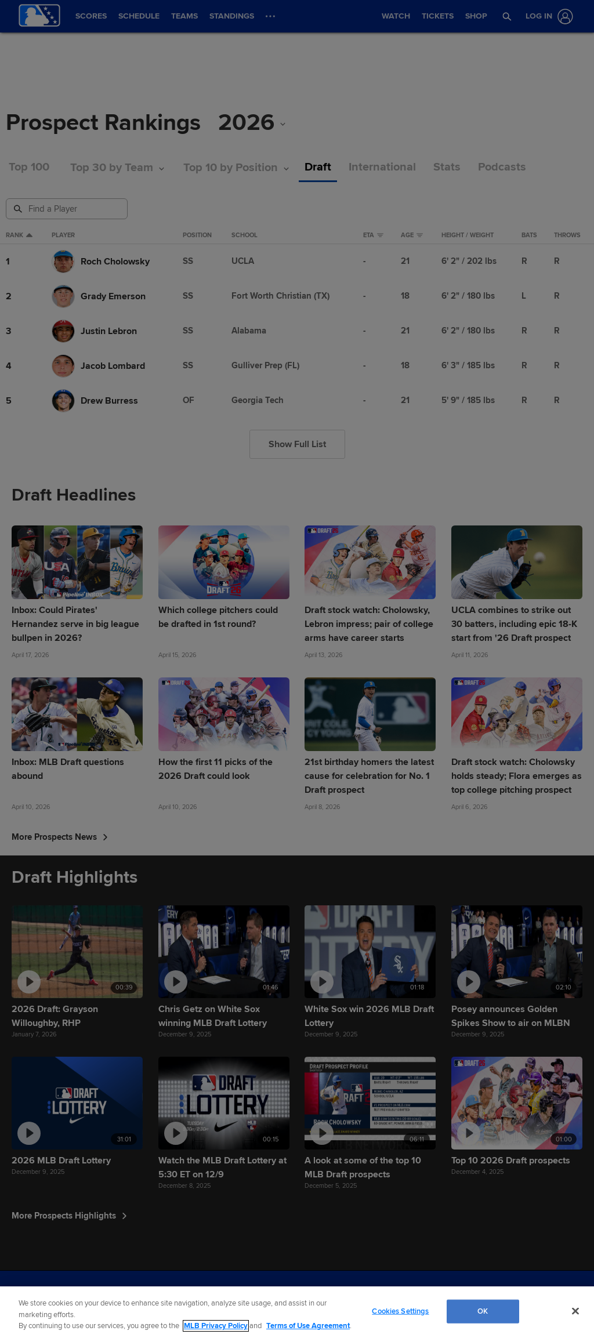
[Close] (575, 1311)
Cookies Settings (400, 1310)
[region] (297, 1312)
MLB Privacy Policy (216, 1325)
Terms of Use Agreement (308, 1325)
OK (482, 1310)
